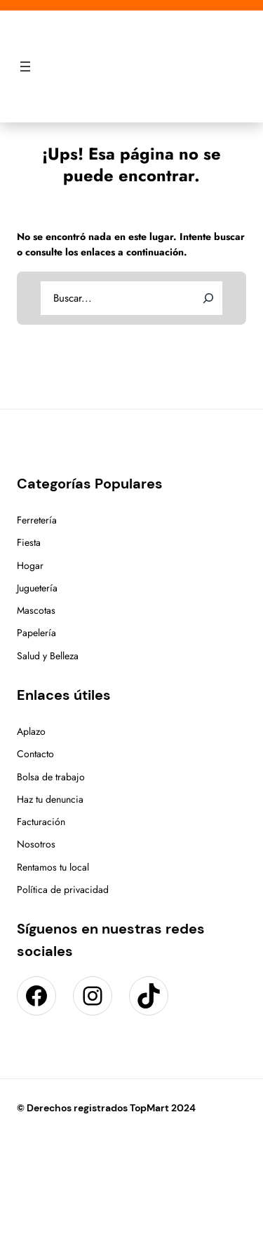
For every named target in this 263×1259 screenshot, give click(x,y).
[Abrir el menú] (25, 66)
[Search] (208, 298)
